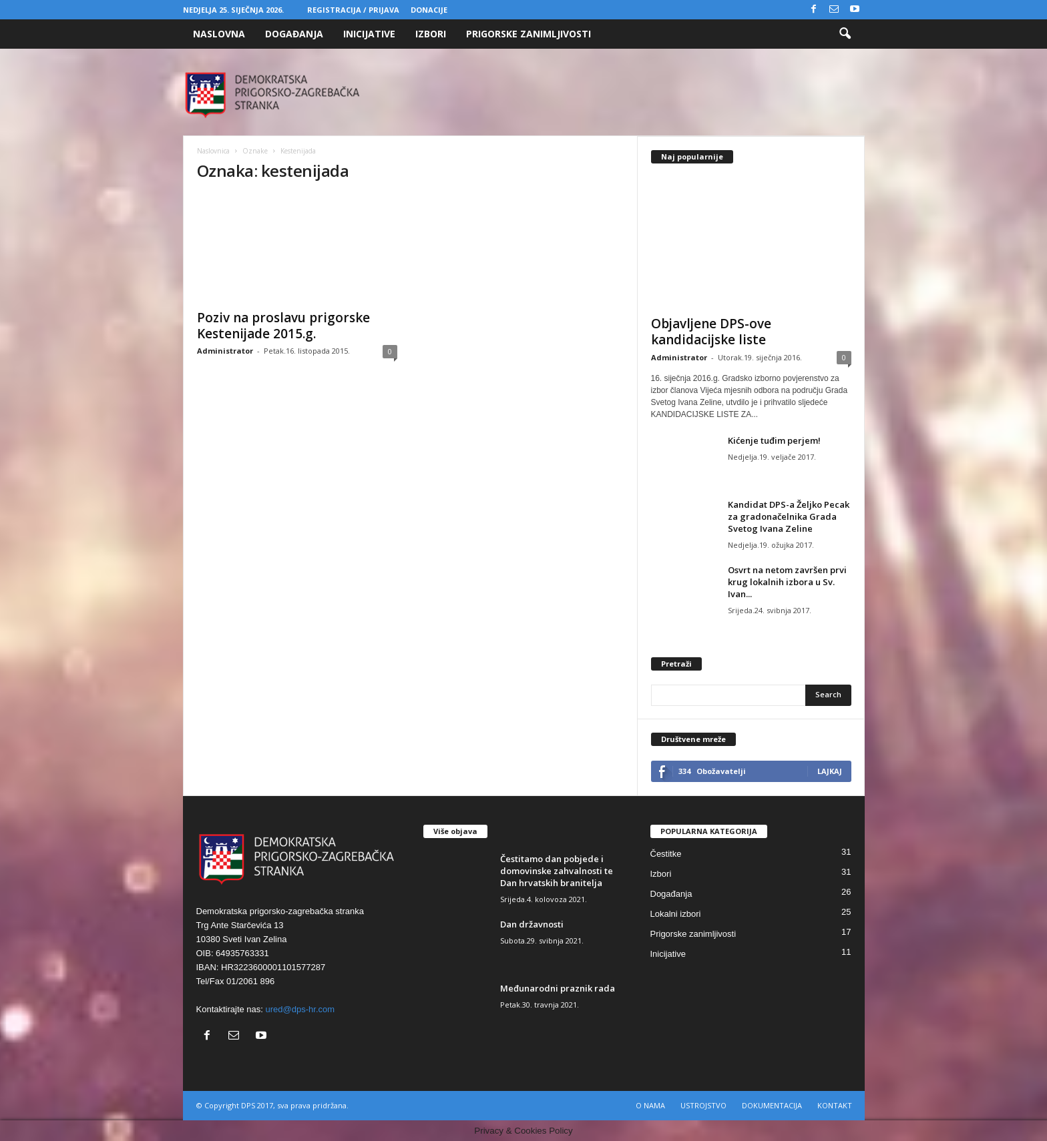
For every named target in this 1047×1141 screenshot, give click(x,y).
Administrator (225, 351)
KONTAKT (834, 1105)
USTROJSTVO (703, 1105)
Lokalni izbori (675, 914)
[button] (844, 34)
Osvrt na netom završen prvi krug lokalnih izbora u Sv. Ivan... (787, 582)
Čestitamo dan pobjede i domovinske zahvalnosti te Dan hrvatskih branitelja (556, 871)
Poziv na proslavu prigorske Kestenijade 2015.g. (283, 325)
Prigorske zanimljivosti (528, 33)
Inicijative (369, 33)
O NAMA (650, 1105)
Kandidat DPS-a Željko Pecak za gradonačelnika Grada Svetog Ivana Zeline (788, 516)
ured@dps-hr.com (300, 1009)
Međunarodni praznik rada (557, 988)
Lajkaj (829, 771)
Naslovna (219, 33)
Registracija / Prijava (353, 10)
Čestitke (666, 854)
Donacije (429, 10)
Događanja (294, 33)
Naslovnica (213, 150)
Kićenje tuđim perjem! (774, 440)
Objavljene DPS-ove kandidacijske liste (711, 331)
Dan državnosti (532, 924)
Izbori (430, 33)
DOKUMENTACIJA (772, 1105)
